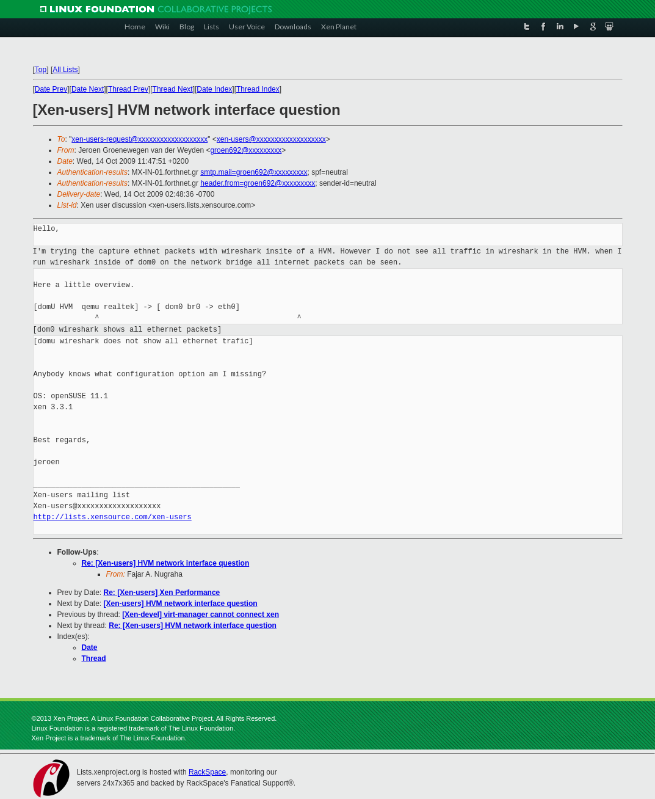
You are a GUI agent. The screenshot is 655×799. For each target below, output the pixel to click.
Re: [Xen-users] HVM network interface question (166, 563)
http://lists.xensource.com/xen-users (113, 517)
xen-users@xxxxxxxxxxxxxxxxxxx (271, 139)
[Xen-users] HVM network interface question (181, 603)
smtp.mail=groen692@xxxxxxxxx (253, 172)
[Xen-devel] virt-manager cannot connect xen (200, 614)
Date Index (214, 89)
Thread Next (173, 89)
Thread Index (258, 89)
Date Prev (51, 89)
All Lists (65, 69)
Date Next (87, 89)
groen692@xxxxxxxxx (245, 150)
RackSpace (207, 772)
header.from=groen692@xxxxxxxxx (257, 183)
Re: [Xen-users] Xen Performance (162, 592)
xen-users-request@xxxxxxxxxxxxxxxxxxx (139, 139)
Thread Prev (128, 89)
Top (40, 69)
